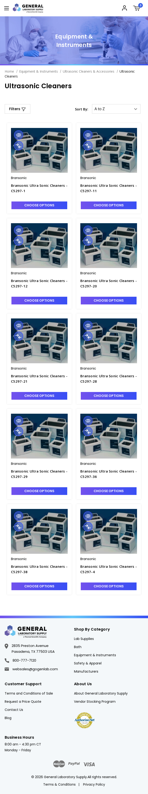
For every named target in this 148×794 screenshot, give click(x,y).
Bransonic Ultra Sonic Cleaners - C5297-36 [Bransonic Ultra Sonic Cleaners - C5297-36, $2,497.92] (108, 474)
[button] (17, 109)
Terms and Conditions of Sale (29, 693)
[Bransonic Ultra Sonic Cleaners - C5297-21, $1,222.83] (39, 341)
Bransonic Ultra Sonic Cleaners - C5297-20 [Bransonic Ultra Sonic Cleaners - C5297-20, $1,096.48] (108, 283)
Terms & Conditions (59, 784)
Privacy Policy (94, 784)
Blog (8, 718)
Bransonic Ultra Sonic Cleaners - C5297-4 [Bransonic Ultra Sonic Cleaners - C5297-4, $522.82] (108, 569)
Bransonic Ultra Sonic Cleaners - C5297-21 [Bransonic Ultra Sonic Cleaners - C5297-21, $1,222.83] (39, 379)
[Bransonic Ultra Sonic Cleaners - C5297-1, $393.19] (39, 150)
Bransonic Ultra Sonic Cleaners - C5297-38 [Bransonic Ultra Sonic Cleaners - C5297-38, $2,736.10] (39, 569)
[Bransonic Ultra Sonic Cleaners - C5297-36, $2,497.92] (108, 436)
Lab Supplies (84, 638)
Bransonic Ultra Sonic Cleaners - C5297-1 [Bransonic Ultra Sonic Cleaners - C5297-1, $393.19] (39, 188)
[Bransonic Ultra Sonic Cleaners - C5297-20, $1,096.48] (108, 245)
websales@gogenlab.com (31, 669)
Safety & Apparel (88, 663)
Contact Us (14, 709)
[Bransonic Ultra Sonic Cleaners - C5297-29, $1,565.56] (39, 436)
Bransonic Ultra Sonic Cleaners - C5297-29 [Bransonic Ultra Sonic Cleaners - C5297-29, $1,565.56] (39, 474)
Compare (18, 145)
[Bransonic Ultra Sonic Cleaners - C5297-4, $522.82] (108, 531)
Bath (77, 647)
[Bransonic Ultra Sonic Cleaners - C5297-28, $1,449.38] (108, 341)
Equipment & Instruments (95, 655)
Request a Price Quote (23, 701)
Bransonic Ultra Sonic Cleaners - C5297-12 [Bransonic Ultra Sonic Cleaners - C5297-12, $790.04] (39, 283)
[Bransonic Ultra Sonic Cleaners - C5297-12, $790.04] (39, 245)
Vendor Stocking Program (95, 701)
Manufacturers (86, 671)
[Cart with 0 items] (138, 8)
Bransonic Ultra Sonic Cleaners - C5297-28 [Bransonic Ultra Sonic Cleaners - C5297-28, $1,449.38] (108, 379)
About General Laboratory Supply (101, 693)
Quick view (18, 135)
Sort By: (81, 109)
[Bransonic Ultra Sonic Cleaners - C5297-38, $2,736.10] (39, 531)
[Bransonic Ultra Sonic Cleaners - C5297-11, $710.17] (108, 150)
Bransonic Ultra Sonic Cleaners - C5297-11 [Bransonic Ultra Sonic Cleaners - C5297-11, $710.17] (108, 188)
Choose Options (39, 205)
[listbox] (116, 109)
